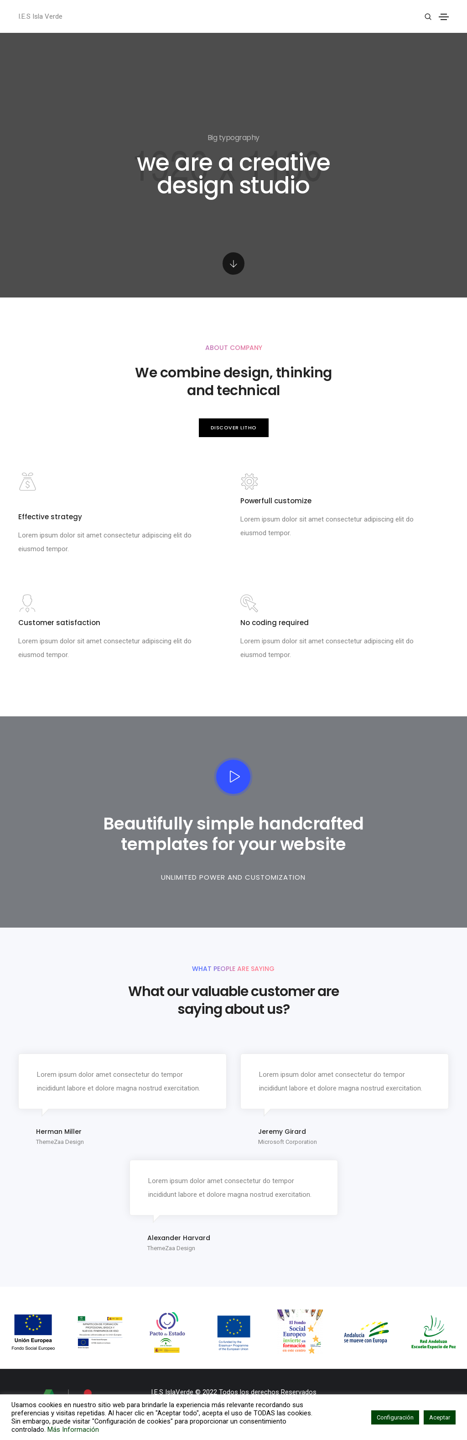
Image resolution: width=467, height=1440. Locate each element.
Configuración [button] (395, 1417)
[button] (234, 427)
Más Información (73, 1429)
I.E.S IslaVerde (172, 1392)
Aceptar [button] (439, 1417)
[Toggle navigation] (444, 17)
